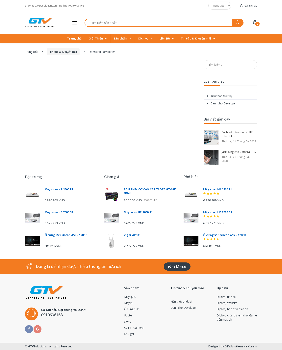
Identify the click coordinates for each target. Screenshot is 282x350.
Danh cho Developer (222, 103)
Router (128, 315)
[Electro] (40, 22)
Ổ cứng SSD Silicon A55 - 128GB (66, 235)
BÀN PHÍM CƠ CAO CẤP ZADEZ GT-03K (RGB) (150, 191)
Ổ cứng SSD (132, 309)
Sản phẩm (121, 38)
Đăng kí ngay (177, 266)
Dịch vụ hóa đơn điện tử (232, 309)
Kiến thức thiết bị (219, 96)
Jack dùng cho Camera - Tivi (239, 152)
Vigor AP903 (132, 235)
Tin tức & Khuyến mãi (196, 38)
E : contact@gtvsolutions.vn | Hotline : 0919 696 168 (54, 5)
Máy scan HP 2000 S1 (59, 212)
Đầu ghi (129, 334)
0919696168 (52, 314)
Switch (128, 321)
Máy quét (130, 297)
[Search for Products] (158, 23)
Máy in (128, 303)
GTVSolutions (37, 346)
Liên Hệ (165, 38)
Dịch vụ (143, 38)
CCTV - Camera (133, 328)
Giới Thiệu (96, 38)
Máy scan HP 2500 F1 (59, 189)
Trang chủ (74, 38)
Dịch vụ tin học (226, 297)
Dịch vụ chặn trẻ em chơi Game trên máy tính (237, 317)
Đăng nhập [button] (248, 5)
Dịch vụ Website (227, 303)
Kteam (252, 346)
